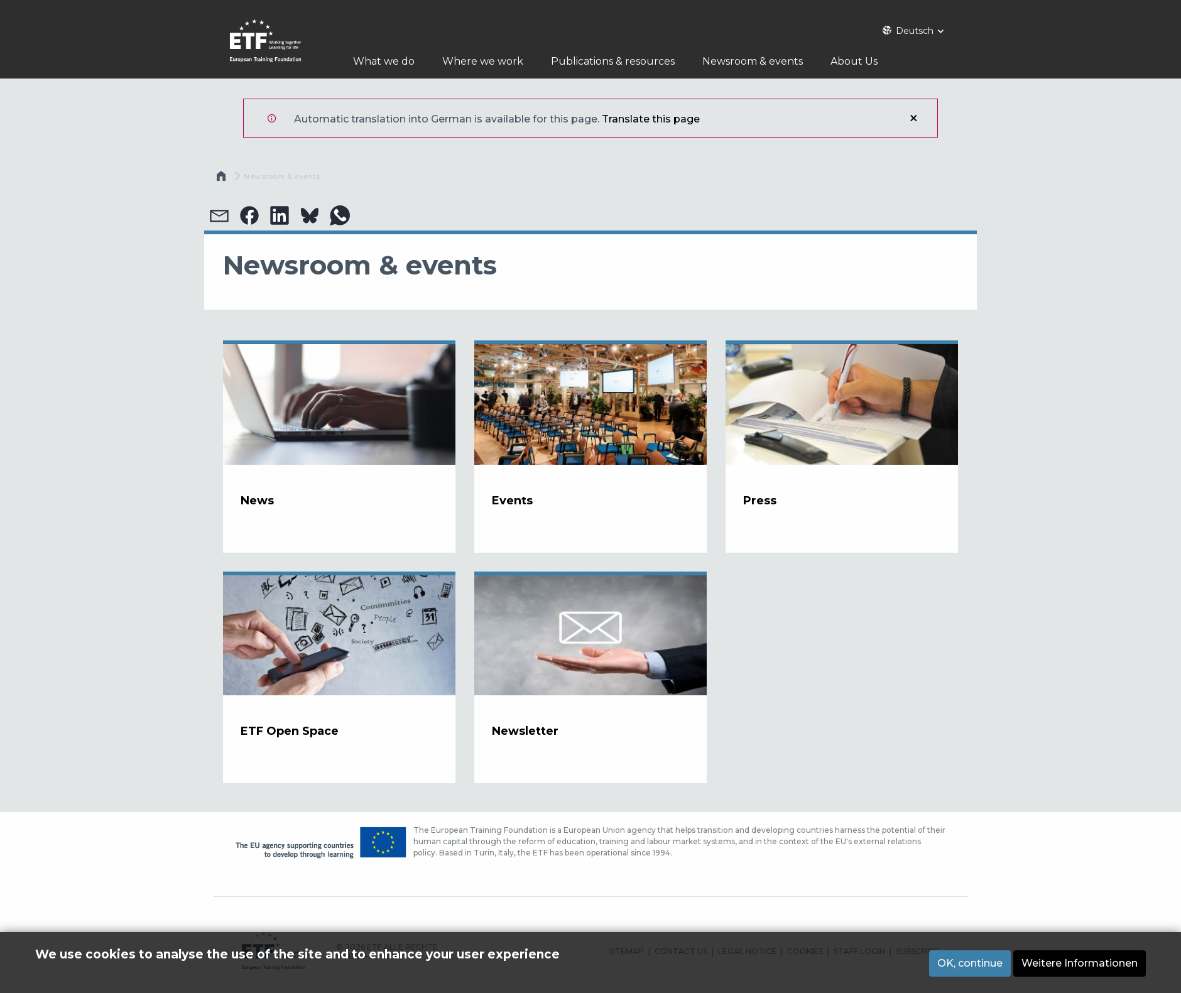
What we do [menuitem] (384, 61)
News (257, 500)
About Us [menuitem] (862, 61)
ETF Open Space (290, 731)
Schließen (913, 118)
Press (759, 500)
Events (512, 500)
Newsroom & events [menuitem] (757, 61)
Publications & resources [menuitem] (613, 61)
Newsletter (525, 731)
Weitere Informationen (1079, 963)
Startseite (222, 179)
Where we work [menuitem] (482, 61)
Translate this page (651, 119)
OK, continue (970, 963)
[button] (219, 215)
